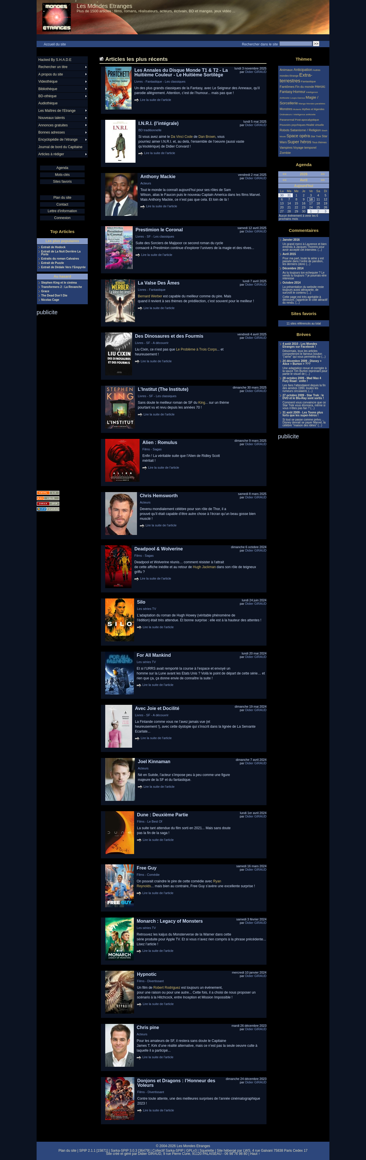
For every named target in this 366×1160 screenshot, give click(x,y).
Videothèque (47, 81)
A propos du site (50, 74)
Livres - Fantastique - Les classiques (160, 81)
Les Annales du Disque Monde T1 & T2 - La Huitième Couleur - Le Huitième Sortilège (181, 72)
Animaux (287, 69)
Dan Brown (206, 137)
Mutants (297, 109)
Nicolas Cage (50, 300)
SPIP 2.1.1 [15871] (93, 1151)
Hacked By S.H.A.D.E (54, 60)
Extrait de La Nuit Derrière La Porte (61, 253)
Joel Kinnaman (154, 761)
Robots (284, 130)
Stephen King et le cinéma (59, 282)
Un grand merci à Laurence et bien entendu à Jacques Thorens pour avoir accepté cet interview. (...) (305, 247)
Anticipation (303, 70)
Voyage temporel (304, 147)
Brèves (304, 334)
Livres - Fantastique (152, 289)
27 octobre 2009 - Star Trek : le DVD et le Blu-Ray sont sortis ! (303, 397)
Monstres (286, 109)
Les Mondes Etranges (104, 6)
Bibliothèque (47, 89)
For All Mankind (154, 655)
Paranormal (287, 119)
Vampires (286, 147)
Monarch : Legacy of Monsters (170, 921)
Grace (45, 291)
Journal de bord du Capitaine (60, 147)
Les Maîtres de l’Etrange (56, 111)
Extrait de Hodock (53, 247)
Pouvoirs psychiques (293, 124)
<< (285, 174)
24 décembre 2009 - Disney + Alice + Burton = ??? (302, 362)
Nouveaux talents (51, 118)
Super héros (299, 141)
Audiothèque (47, 103)
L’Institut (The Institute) (163, 389)
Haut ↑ (255, 1154)
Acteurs (145, 183)
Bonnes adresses (51, 132)
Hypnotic (146, 974)
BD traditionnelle (150, 130)
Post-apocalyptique (307, 119)
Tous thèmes (319, 142)
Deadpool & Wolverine (158, 548)
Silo (141, 602)
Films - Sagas (152, 449)
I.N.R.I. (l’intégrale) (158, 123)
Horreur (299, 92)
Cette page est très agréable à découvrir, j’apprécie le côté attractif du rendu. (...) (305, 300)
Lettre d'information (62, 211)
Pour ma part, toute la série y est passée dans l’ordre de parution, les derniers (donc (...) (303, 261)
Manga (302, 103)
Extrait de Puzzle (52, 263)
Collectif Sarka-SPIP (168, 1151)
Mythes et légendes (313, 109)
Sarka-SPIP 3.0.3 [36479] (130, 1151)
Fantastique (308, 81)
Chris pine (148, 1027)
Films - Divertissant (150, 981)
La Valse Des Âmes (159, 282)
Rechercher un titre (52, 67)
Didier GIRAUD (255, 71)
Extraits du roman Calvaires (60, 258)
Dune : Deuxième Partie (162, 814)
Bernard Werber (150, 296)
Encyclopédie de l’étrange (57, 140)
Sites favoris (62, 182)
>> (323, 174)
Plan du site (62, 198)
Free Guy (146, 867)
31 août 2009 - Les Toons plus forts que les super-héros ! (303, 414)
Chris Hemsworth (159, 495)
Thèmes (304, 59)
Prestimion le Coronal (159, 229)
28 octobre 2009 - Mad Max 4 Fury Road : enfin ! (302, 380)
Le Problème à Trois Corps (196, 349)
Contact (62, 204)
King (201, 403)
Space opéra (298, 136)
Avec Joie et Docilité (157, 708)
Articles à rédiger (51, 154)
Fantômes (287, 86)
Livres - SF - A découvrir (151, 343)
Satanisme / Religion (305, 130)
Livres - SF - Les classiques (155, 236)
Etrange (294, 75)
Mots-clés (62, 175)
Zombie (285, 152)
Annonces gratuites (53, 125)
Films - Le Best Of (149, 821)
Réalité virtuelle (315, 125)
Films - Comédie (148, 874)
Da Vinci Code (182, 137)
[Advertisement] (59, 401)
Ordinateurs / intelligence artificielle (298, 114)
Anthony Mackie (158, 176)
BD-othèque (47, 96)
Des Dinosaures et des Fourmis (169, 336)
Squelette (207, 1151)
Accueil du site (55, 44)
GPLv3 (191, 1151)
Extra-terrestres (296, 77)
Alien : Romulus (159, 442)
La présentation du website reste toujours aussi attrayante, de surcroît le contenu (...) (303, 290)
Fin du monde (304, 86)
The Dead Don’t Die (54, 295)
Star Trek (316, 136)
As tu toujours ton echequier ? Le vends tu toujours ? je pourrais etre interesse (305, 275)
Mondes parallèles (316, 103)
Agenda (62, 168)
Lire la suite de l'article (155, 100)
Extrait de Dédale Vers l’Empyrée (63, 267)
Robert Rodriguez (166, 988)
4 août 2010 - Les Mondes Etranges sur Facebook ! (300, 345)
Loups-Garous (297, 98)
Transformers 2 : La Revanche (61, 287)
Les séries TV (146, 608)
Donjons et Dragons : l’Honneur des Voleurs (176, 1083)
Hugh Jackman (204, 567)
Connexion (62, 218)
